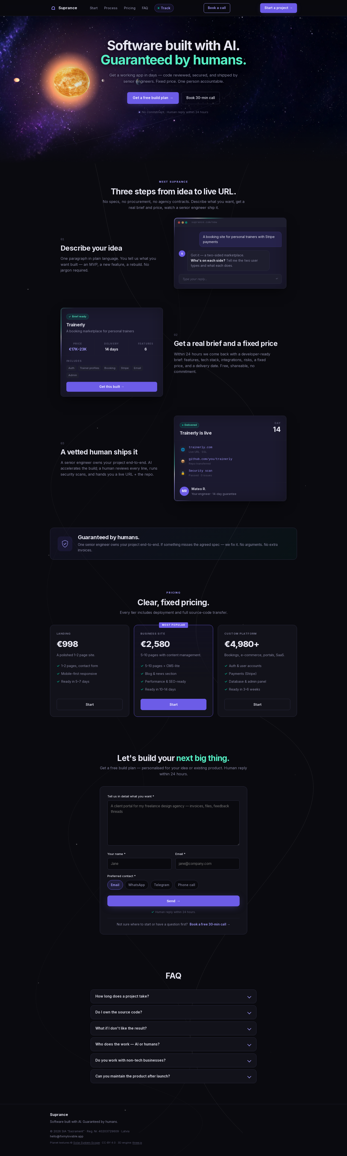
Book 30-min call (200, 98)
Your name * (116, 854)
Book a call (217, 8)
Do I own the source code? (118, 1012)
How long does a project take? (122, 996)
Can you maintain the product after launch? (132, 1076)
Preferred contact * (121, 876)
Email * (180, 854)
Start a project (279, 8)
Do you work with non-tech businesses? (130, 1060)
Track (165, 8)
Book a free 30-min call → (210, 924)
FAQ (145, 8)
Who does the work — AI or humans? (127, 1044)
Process (111, 8)
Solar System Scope (86, 1142)
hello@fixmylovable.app (66, 1136)
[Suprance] (63, 8)
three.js (137, 1142)
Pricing (129, 8)
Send (173, 901)
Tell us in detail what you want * (130, 796)
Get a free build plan (153, 98)
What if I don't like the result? (121, 1028)
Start (94, 8)
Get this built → (111, 387)
